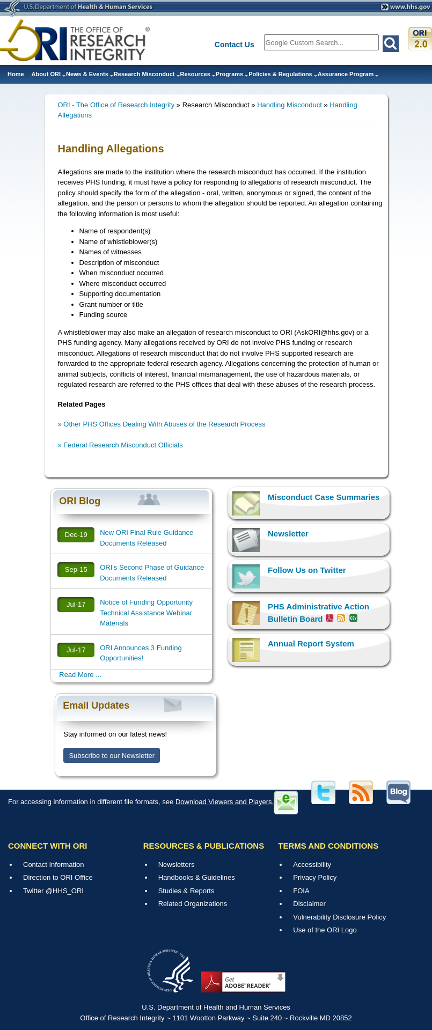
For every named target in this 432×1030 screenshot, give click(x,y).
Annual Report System (311, 643)
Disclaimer (309, 904)
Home (16, 74)
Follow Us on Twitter (307, 570)
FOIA (301, 891)
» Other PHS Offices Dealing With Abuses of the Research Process (162, 424)
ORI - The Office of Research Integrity (116, 105)
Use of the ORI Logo (325, 930)
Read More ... (80, 675)
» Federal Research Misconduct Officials (120, 445)
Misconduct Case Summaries (323, 497)
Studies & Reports (186, 891)
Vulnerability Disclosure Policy (339, 917)
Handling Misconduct (289, 105)
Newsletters (176, 864)
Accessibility (312, 864)
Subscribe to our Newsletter (112, 756)
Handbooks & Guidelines (196, 877)
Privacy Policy (314, 877)
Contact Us (234, 44)
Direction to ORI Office (58, 877)
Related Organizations (193, 904)
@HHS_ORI (65, 891)
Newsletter (288, 533)
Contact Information (53, 864)
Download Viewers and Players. (224, 802)
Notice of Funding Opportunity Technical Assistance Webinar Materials (146, 612)
